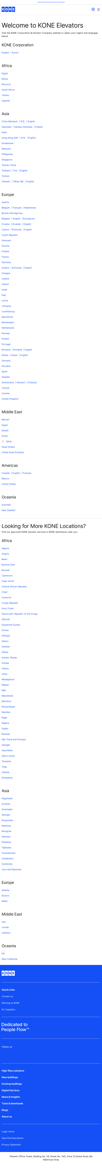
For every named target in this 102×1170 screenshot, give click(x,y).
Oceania (9, 497)
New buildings (10, 1077)
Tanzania (6, 761)
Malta (4, 901)
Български (29, 218)
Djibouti (6, 619)
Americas (10, 465)
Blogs (5, 1110)
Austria (5, 202)
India (4, 132)
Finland (5, 251)
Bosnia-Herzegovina (12, 213)
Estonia (5, 246)
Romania (6, 349)
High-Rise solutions (13, 1070)
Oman (5, 436)
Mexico (5, 478)
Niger (4, 717)
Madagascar (8, 679)
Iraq (4, 921)
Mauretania (7, 695)
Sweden (6, 377)
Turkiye (5, 176)
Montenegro (8, 322)
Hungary (6, 273)
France (5, 256)
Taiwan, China (9, 165)
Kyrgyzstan (7, 820)
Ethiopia (6, 635)
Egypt (5, 73)
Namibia (6, 712)
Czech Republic (10, 235)
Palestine (6, 842)
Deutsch (21, 382)
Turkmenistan (8, 853)
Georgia (6, 814)
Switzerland (8, 382)
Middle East (12, 412)
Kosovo (5, 895)
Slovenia (6, 360)
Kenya (5, 78)
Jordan (5, 927)
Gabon (5, 641)
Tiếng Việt (18, 181)
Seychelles (7, 750)
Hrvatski (16, 224)
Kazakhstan (8, 143)
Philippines (7, 154)
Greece (5, 267)
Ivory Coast (8, 608)
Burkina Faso (8, 564)
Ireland (5, 284)
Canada (6, 473)
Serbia (5, 355)
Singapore (7, 159)
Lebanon (6, 932)
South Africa (8, 89)
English (5, 52)
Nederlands (30, 207)
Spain (4, 371)
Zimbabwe (7, 777)
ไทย (15, 170)
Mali (4, 690)
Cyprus (5, 229)
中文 (22, 121)
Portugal (6, 344)
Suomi (15, 52)
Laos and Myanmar (11, 869)
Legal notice (8, 1131)
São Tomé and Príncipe (14, 739)
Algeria (5, 548)
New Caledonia (9, 959)
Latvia (5, 300)
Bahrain (5, 419)
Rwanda (6, 734)
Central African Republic (14, 586)
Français (17, 207)
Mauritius (6, 701)
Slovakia (6, 366)
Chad (4, 592)
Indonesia (7, 126)
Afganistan (7, 798)
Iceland (5, 278)
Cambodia (7, 864)
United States (9, 484)
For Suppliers (8, 1009)
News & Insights (11, 1096)
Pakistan (6, 836)
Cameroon (7, 575)
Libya (4, 674)
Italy (4, 295)
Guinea (5, 663)
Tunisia (5, 95)
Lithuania (6, 306)
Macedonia (7, 317)
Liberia (5, 668)
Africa (7, 65)
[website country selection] (93, 9)
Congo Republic (10, 603)
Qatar (9, 441)
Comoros (6, 597)
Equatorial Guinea (11, 624)
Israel (4, 289)
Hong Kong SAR (10, 137)
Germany (6, 262)
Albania (5, 890)
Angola (5, 553)
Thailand (6, 170)
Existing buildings (12, 1083)
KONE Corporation (17, 45)
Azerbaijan (7, 809)
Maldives (6, 825)
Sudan (5, 728)
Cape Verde (8, 581)
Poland (5, 338)
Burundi (5, 570)
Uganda (6, 100)
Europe (8, 194)
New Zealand (8, 510)
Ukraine (6, 393)
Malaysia (6, 148)
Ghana (5, 652)
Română (17, 349)
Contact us (7, 996)
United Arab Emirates (13, 452)
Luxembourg (8, 311)
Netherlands (8, 327)
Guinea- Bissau (9, 657)
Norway (6, 333)
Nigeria (5, 723)
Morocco (6, 84)
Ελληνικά (16, 229)
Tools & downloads (12, 1103)
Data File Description (12, 1138)
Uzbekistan (7, 858)
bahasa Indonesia (23, 126)
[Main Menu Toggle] (98, 9)
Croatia (5, 224)
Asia (5, 113)
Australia (6, 504)
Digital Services (10, 1090)
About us (7, 1116)
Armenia (6, 803)
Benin (4, 559)
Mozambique (8, 706)
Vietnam (6, 181)
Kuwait (5, 430)
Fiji (3, 953)
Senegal (6, 745)
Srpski (14, 355)
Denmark (6, 240)
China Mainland (10, 121)
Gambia (6, 646)
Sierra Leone (8, 755)
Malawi (5, 684)
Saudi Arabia (8, 446)
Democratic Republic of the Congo (20, 613)
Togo (4, 766)
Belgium (6, 207)
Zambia (5, 772)
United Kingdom (10, 398)
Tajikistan (6, 847)
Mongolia (6, 831)
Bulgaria (6, 218)
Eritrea (5, 630)
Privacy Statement (11, 1144)
